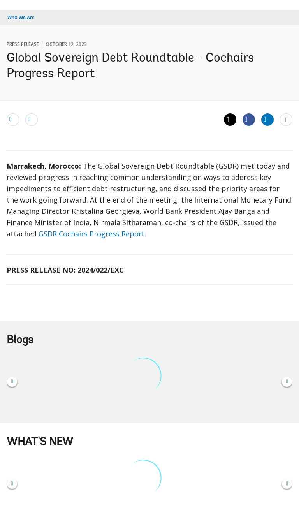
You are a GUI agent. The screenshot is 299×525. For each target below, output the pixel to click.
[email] (13, 119)
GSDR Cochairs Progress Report (92, 233)
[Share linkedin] (267, 119)
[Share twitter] (230, 119)
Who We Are (21, 17)
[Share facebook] (249, 119)
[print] (31, 119)
